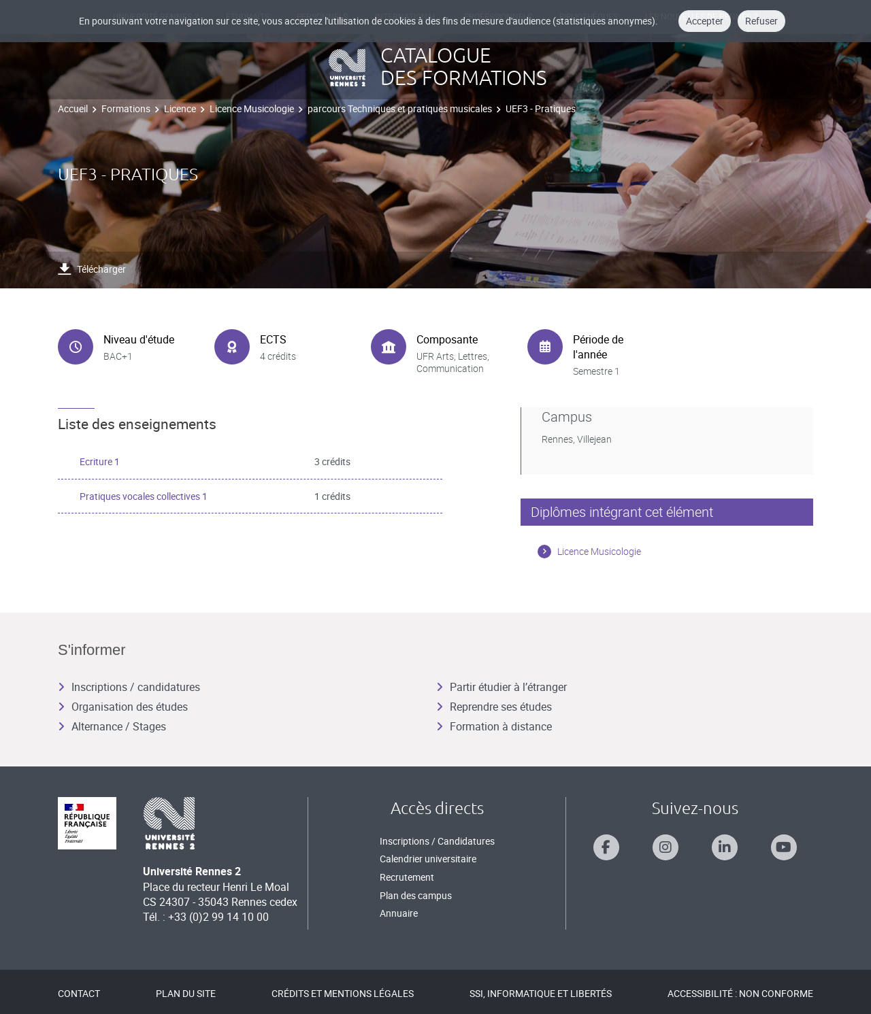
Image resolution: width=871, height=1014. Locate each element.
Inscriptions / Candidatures (437, 840)
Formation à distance (494, 726)
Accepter (704, 20)
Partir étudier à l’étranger (501, 686)
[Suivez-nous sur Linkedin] (725, 847)
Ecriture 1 (100, 461)
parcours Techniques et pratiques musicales (400, 108)
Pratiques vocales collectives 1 (144, 496)
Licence (180, 108)
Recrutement (407, 877)
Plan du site (186, 993)
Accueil (73, 108)
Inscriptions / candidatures (129, 686)
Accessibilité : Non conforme (740, 993)
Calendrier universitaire (428, 858)
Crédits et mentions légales (343, 993)
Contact (79, 993)
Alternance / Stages (112, 726)
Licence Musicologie (252, 108)
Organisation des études (123, 706)
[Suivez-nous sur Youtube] (784, 847)
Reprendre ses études (494, 706)
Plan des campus (416, 895)
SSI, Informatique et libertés (541, 993)
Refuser (761, 20)
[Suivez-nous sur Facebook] (606, 847)
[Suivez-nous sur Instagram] (665, 847)
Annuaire (399, 913)
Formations (125, 108)
